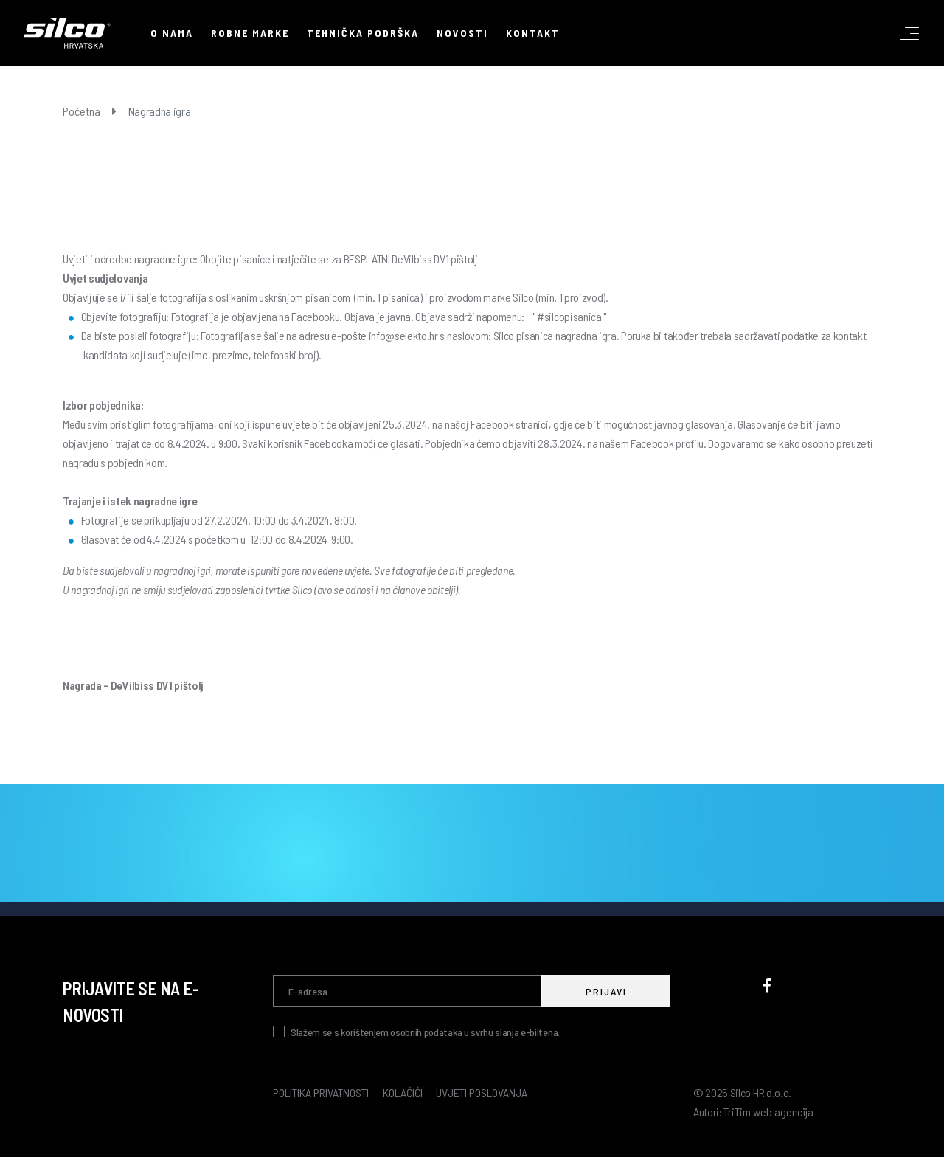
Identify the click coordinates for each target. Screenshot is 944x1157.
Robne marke (250, 33)
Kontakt (533, 33)
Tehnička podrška (363, 33)
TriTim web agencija (768, 1112)
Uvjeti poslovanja (481, 1092)
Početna (81, 111)
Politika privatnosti (321, 1092)
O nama (171, 33)
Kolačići (403, 1092)
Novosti (462, 33)
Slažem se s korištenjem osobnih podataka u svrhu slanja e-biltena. (425, 1032)
